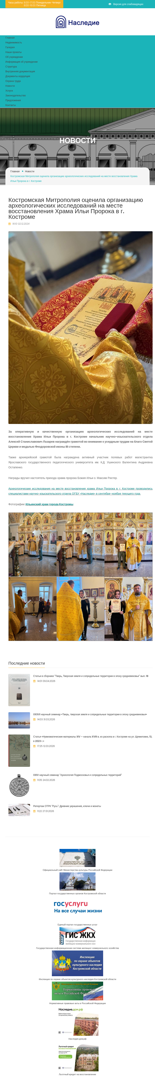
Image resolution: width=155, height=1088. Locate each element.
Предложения (13, 100)
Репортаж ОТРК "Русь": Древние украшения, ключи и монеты (67, 806)
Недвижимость (13, 42)
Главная (10, 37)
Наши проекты (13, 52)
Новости (10, 86)
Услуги (9, 90)
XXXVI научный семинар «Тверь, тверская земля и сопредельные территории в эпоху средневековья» (90, 714)
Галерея (10, 47)
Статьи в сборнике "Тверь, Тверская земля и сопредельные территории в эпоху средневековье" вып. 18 (90, 676)
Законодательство (15, 95)
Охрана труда (13, 81)
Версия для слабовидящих (125, 4)
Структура (11, 66)
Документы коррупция (17, 76)
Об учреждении (14, 57)
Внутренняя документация (20, 71)
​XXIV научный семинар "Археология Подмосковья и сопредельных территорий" (77, 775)
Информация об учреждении (21, 61)
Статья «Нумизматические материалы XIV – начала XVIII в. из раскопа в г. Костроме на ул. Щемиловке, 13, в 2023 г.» (92, 739)
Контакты (10, 105)
